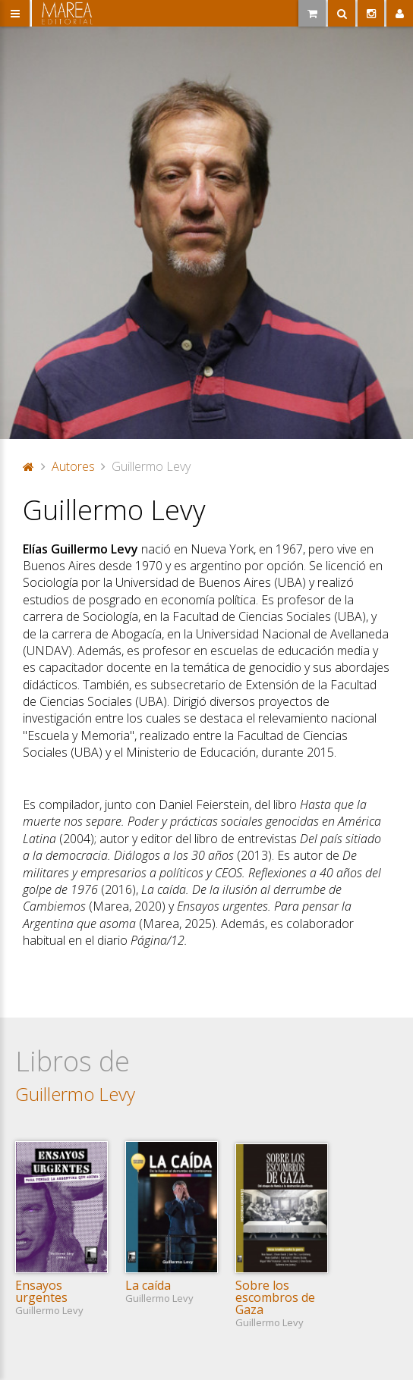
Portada (29, 466)
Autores (73, 466)
